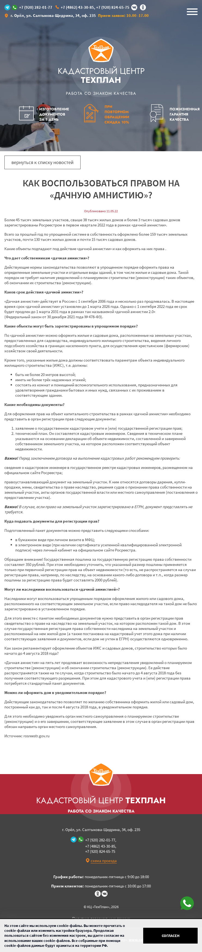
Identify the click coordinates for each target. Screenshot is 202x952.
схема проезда (104, 860)
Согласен (170, 935)
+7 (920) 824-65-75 (112, 7)
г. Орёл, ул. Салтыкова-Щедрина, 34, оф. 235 (53, 15)
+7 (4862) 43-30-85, (78, 7)
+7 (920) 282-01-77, (100, 839)
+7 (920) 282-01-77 (35, 7)
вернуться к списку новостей (42, 162)
